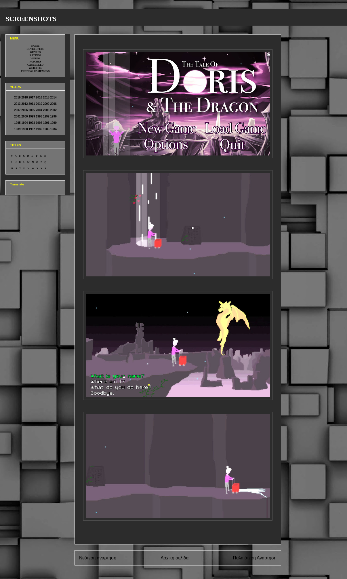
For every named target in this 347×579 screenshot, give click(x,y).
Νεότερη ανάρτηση (97, 557)
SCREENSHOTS (30, 18)
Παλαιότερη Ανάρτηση (255, 557)
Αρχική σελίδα (174, 557)
